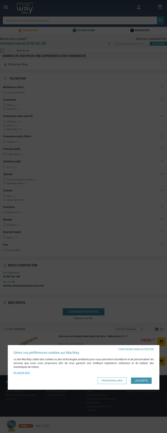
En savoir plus (21, 372)
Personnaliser (112, 380)
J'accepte (141, 380)
